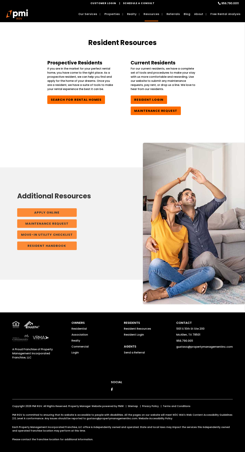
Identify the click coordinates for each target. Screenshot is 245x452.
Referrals (173, 14)
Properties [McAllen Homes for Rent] (112, 14)
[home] (17, 14)
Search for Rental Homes (76, 99)
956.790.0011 (230, 3)
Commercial (80, 347)
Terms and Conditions (176, 406)
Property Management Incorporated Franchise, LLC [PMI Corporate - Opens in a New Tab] (32, 353)
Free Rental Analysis (225, 14)
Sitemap (133, 406)
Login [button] (75, 353)
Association (79, 335)
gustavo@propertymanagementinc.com (204, 347)
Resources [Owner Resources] (151, 14)
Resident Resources (137, 329)
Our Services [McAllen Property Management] (87, 14)
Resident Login (149, 99)
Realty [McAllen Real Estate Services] (132, 14)
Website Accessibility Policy (155, 418)
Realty (75, 341)
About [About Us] (198, 14)
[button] (112, 389)
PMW (121, 406)
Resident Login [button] (134, 335)
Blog (187, 14)
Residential (79, 329)
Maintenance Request (155, 111)
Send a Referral (134, 353)
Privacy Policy (150, 406)
